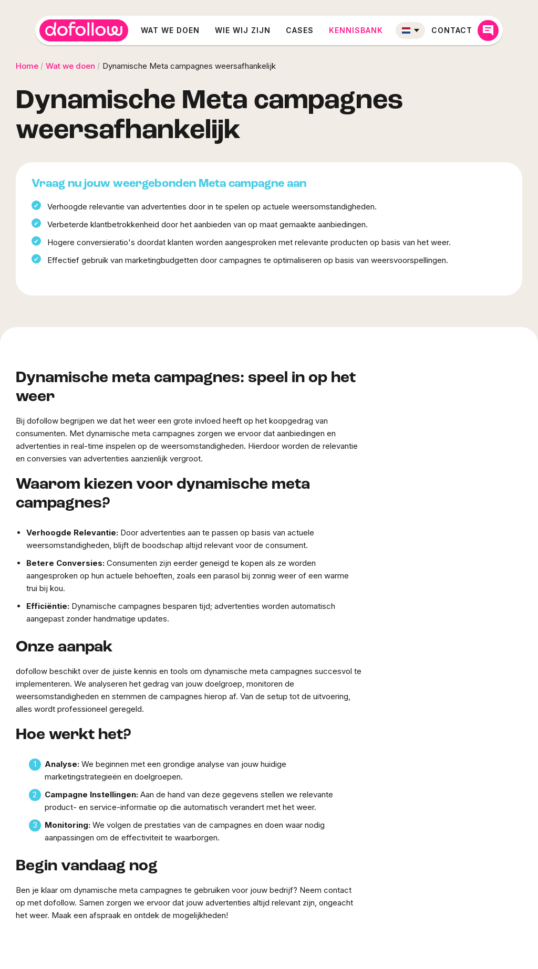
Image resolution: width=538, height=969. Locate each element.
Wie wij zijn (243, 30)
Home (27, 66)
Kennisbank (356, 30)
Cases (300, 30)
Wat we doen (170, 30)
